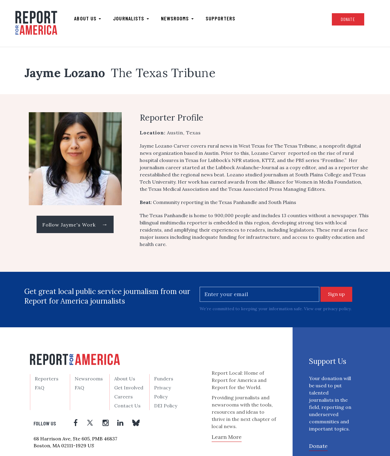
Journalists (131, 18)
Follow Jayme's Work (75, 224)
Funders (163, 379)
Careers (123, 397)
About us (87, 18)
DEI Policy (165, 406)
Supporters (221, 18)
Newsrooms (177, 18)
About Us (124, 379)
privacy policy (336, 308)
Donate (348, 19)
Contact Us (127, 406)
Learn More (227, 436)
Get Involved (128, 388)
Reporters (46, 379)
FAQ (39, 388)
